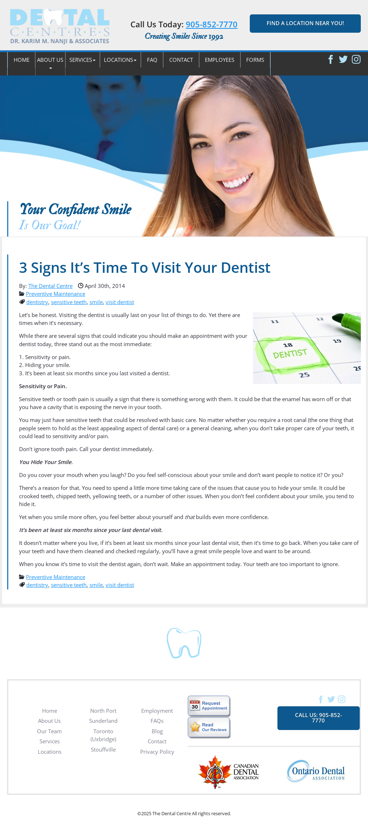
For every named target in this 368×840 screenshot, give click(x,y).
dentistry (37, 302)
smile (96, 302)
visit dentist (120, 302)
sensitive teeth (69, 302)
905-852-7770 (212, 24)
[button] (50, 63)
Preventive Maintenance (55, 293)
